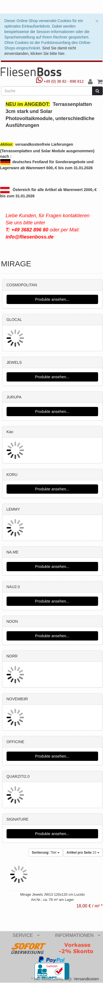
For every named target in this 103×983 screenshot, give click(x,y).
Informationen (78, 935)
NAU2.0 (13, 587)
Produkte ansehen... (52, 299)
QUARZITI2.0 (18, 776)
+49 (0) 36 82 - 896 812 (60, 81)
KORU (12, 474)
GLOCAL (14, 319)
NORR (12, 656)
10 (82, 852)
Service (26, 935)
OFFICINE (15, 742)
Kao (10, 432)
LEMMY (13, 509)
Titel (45, 852)
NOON (12, 621)
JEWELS (14, 362)
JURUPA (14, 397)
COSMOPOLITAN (22, 285)
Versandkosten (86, 979)
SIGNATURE (18, 819)
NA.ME (13, 552)
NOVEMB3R (17, 699)
